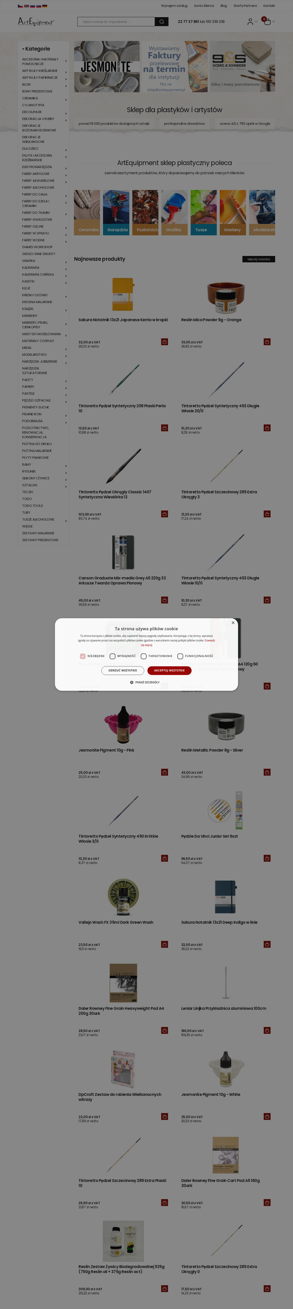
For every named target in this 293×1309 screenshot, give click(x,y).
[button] (146, 682)
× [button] (233, 623)
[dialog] (146, 654)
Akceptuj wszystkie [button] (169, 670)
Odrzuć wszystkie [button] (123, 670)
